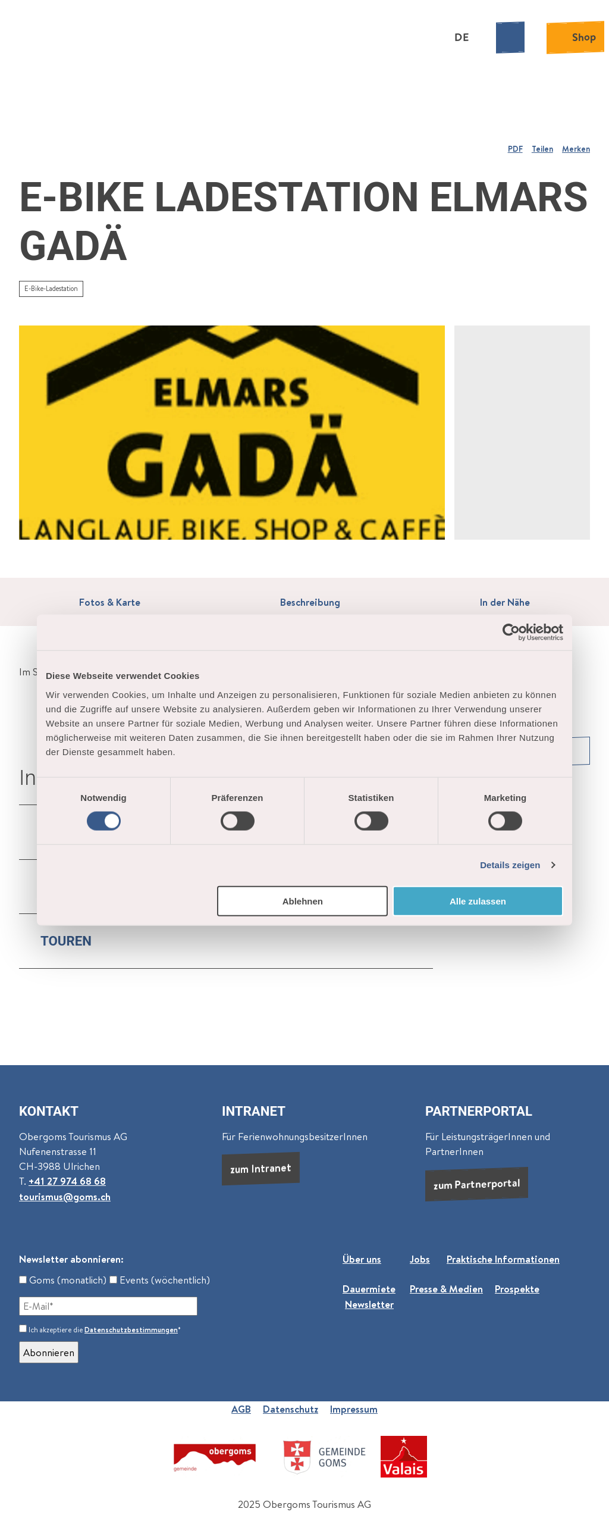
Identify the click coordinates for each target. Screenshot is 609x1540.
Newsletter (369, 1304)
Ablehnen (302, 901)
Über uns (362, 1259)
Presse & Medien (446, 1289)
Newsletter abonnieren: (71, 1259)
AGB (241, 1409)
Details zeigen (510, 865)
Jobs (420, 1259)
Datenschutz (290, 1409)
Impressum (354, 1409)
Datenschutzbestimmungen (131, 1330)
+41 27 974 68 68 (67, 1181)
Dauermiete (369, 1289)
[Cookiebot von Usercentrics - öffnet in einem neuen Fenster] (511, 632)
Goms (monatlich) (62, 1280)
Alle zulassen (478, 901)
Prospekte (517, 1289)
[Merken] (576, 144)
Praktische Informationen (503, 1259)
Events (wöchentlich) (159, 1280)
